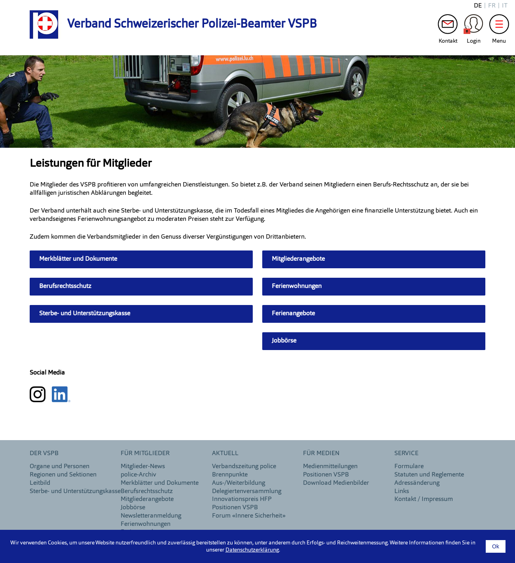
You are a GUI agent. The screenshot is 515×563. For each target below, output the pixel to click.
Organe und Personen (59, 466)
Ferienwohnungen (297, 286)
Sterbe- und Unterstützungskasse (84, 314)
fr (492, 6)
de (478, 6)
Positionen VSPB (235, 508)
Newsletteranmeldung (151, 516)
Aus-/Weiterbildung (238, 483)
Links (401, 491)
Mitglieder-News (143, 466)
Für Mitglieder (145, 453)
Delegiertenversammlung (246, 491)
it (504, 6)
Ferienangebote (293, 314)
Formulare (409, 466)
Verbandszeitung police (244, 466)
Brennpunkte (230, 475)
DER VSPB (44, 453)
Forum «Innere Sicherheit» (249, 516)
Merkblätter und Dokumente (78, 259)
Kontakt (448, 26)
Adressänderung (416, 483)
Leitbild (40, 483)
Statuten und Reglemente (429, 475)
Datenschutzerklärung (252, 550)
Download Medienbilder (336, 483)
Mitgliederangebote (298, 259)
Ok (495, 546)
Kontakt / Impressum (423, 499)
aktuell (225, 453)
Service (406, 453)
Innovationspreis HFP (242, 499)
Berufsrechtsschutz (65, 286)
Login (473, 26)
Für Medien (321, 453)
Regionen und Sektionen (63, 475)
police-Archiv (138, 475)
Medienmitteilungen (330, 466)
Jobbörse (284, 341)
